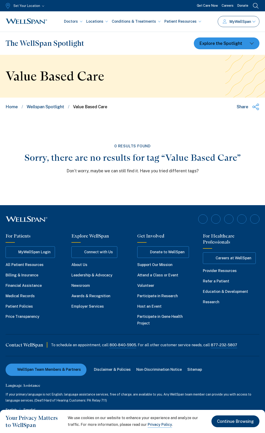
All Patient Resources (25, 265)
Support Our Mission (154, 265)
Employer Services (87, 306)
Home (12, 106)
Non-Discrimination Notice (159, 369)
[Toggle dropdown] (226, 43)
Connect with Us (94, 252)
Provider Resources (220, 271)
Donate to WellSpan (163, 252)
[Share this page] (248, 107)
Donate (242, 5)
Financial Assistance (24, 285)
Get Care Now (207, 5)
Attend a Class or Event (157, 275)
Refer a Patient (216, 281)
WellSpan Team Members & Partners (46, 369)
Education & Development (225, 291)
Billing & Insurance (22, 275)
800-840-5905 (122, 345)
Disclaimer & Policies (112, 369)
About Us (79, 265)
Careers (227, 5)
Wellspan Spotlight (45, 106)
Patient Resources (182, 21)
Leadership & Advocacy (91, 275)
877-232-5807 (224, 345)
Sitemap (194, 369)
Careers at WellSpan (229, 258)
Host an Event (149, 306)
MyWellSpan (239, 21)
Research (211, 302)
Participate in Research (157, 296)
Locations (97, 21)
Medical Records (20, 296)
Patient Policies (19, 306)
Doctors (73, 21)
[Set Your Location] (24, 6)
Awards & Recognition (90, 296)
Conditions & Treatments (136, 21)
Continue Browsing (235, 421)
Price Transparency (22, 316)
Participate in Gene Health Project (160, 319)
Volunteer (145, 285)
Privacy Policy (160, 424)
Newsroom (80, 285)
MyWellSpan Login (30, 252)
